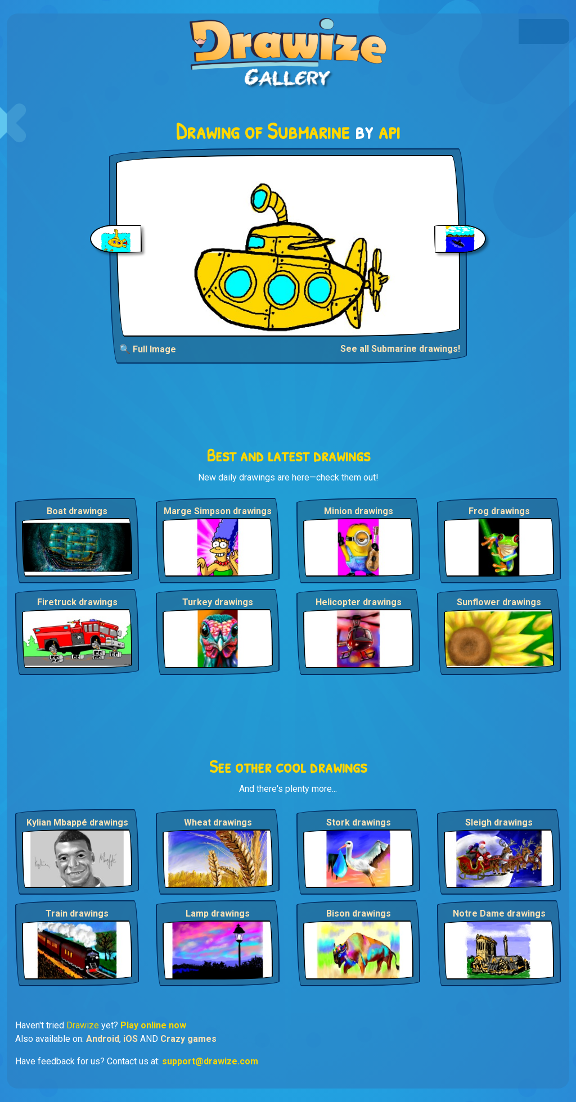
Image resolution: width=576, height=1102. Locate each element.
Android (102, 1038)
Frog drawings (499, 511)
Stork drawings (358, 822)
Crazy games (188, 1038)
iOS (130, 1038)
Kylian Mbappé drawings (77, 822)
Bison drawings (358, 913)
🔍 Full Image (147, 349)
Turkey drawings (217, 602)
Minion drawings (358, 511)
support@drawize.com (210, 1061)
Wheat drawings (218, 822)
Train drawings (77, 913)
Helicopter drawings (359, 602)
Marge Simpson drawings (218, 511)
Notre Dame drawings (499, 913)
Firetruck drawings (77, 602)
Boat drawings (77, 511)
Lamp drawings (218, 913)
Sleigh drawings (499, 822)
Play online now (153, 1025)
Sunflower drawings (499, 602)
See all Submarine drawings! (400, 348)
